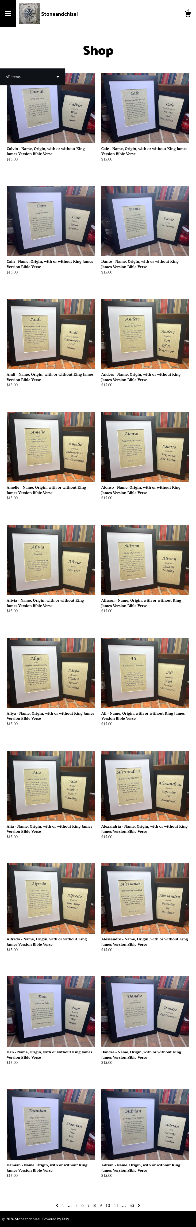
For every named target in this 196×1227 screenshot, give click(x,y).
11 (116, 1205)
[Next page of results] (139, 1205)
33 (132, 1205)
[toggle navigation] (8, 13)
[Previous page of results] (57, 1205)
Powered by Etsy (55, 1218)
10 (108, 1205)
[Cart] (188, 15)
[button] (32, 76)
